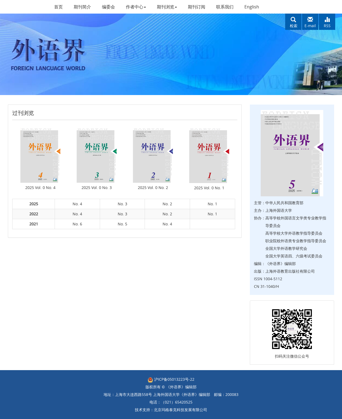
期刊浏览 (167, 7)
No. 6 (77, 223)
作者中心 (136, 7)
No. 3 (122, 203)
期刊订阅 (196, 7)
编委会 (108, 7)
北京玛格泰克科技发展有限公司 (180, 409)
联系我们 (225, 7)
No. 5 (122, 223)
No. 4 (77, 203)
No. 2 (167, 203)
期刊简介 (82, 7)
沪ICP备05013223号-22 (171, 379)
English (251, 7)
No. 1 (212, 203)
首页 (58, 7)
